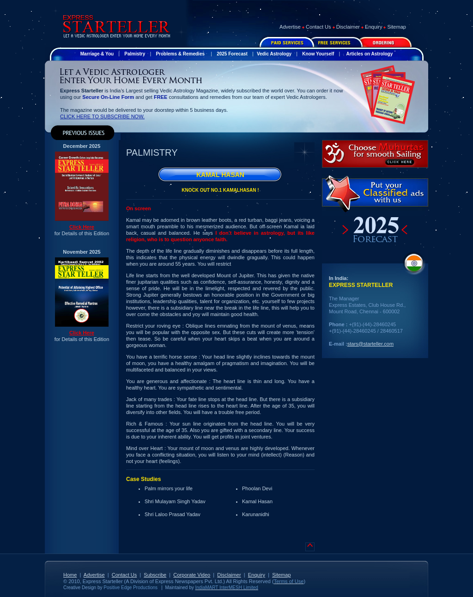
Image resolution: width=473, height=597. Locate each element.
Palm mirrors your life (169, 488)
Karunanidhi (255, 514)
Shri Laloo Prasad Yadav (172, 514)
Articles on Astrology (369, 53)
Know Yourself (318, 53)
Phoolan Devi (257, 488)
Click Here (81, 227)
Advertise (290, 27)
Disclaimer (348, 27)
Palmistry (134, 53)
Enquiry (373, 27)
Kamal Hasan (257, 501)
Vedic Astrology (274, 53)
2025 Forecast (232, 53)
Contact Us (318, 27)
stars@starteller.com (370, 344)
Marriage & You (97, 53)
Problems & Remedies (180, 53)
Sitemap (397, 27)
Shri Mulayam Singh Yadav (175, 501)
